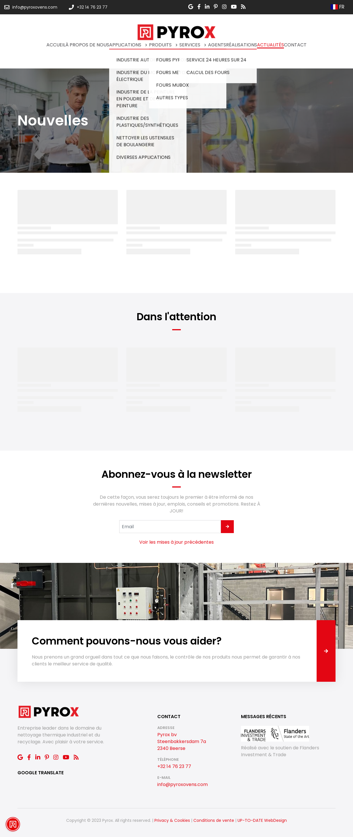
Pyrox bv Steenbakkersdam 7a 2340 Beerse (181, 741)
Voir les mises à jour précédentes (176, 542)
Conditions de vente (213, 820)
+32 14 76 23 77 (174, 766)
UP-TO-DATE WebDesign (262, 820)
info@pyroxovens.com (182, 784)
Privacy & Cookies (172, 820)
